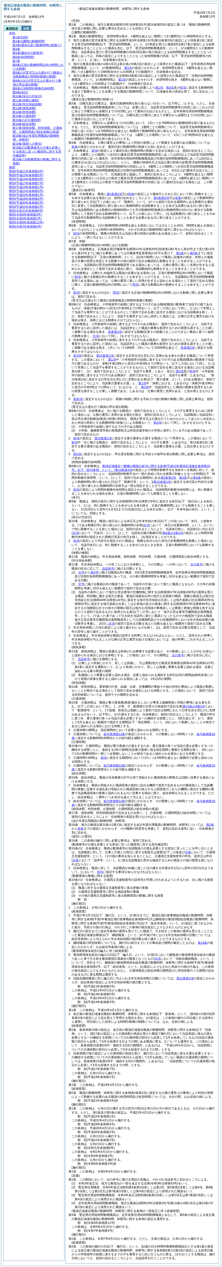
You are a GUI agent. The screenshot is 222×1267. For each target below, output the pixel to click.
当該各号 (108, 568)
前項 (183, 87)
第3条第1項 (114, 194)
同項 (135, 284)
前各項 (77, 399)
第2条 (180, 253)
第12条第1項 (185, 978)
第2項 (180, 371)
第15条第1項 (104, 355)
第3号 (94, 572)
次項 (111, 623)
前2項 (77, 454)
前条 (75, 146)
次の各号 (196, 564)
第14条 (202, 943)
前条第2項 (115, 332)
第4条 (183, 477)
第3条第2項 (161, 198)
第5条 (194, 253)
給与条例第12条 (114, 734)
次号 (81, 572)
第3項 (170, 87)
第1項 (128, 68)
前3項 (77, 355)
